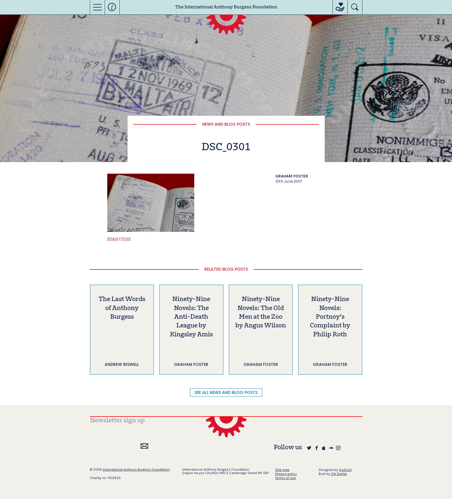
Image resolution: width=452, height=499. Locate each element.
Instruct (345, 470)
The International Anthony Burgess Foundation (226, 7)
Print (126, 238)
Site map (282, 470)
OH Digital (339, 474)
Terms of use (285, 478)
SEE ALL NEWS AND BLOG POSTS (226, 392)
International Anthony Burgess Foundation (136, 469)
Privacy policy (286, 474)
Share (112, 238)
